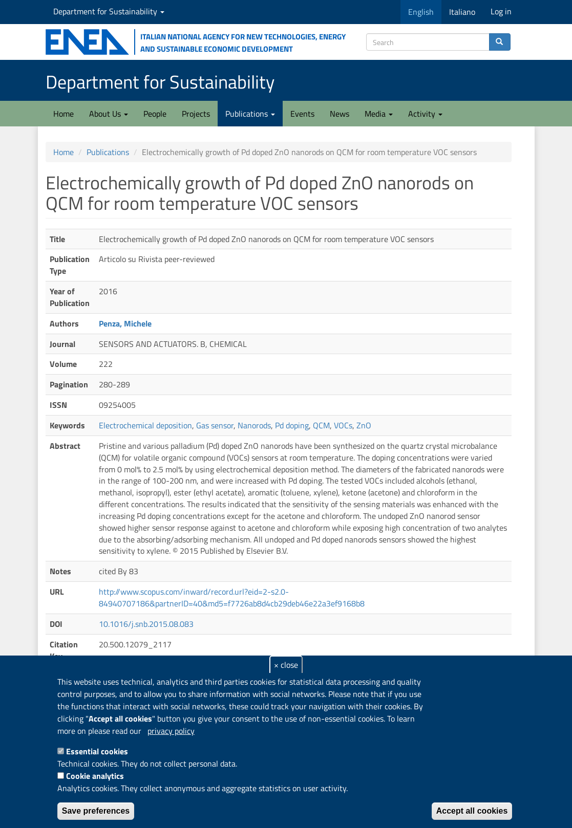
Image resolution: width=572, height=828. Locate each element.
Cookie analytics (95, 776)
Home (63, 113)
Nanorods (254, 425)
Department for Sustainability (108, 11)
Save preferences (96, 811)
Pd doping (292, 425)
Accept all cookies (472, 811)
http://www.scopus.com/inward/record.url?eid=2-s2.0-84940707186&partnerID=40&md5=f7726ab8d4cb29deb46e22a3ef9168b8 (232, 597)
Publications (250, 113)
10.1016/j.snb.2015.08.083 (146, 624)
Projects (196, 113)
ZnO (363, 425)
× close (286, 665)
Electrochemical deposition (145, 425)
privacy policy (171, 731)
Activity (425, 113)
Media (379, 113)
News (339, 113)
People (154, 113)
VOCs (343, 425)
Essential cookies (97, 751)
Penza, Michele (125, 323)
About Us (108, 113)
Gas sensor (215, 425)
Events (302, 113)
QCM (321, 425)
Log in (501, 11)
